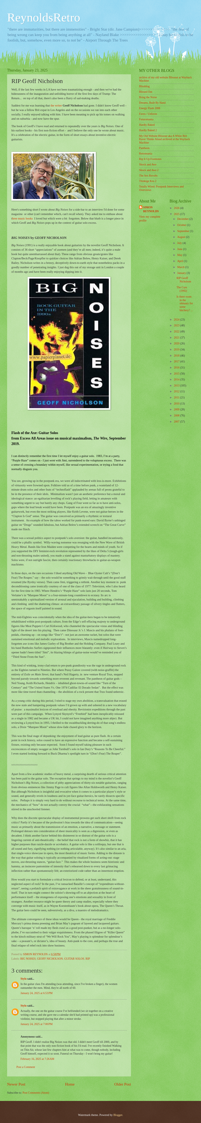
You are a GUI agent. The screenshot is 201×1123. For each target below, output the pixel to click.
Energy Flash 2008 (149, 108)
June (180, 249)
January (182, 273)
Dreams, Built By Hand (152, 102)
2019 (177, 349)
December (183, 218)
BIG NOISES (28, 958)
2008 (177, 415)
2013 (177, 385)
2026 (177, 208)
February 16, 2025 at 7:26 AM (37, 1058)
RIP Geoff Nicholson (183, 280)
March (181, 267)
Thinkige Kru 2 (147, 181)
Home (70, 1084)
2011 (177, 397)
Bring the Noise (148, 97)
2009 (177, 409)
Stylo (24, 978)
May (180, 255)
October (182, 225)
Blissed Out (145, 91)
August (181, 236)
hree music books (22, 218)
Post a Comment (25, 1067)
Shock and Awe (147, 164)
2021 (177, 337)
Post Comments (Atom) (36, 1092)
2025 (177, 214)
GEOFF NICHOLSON (50, 958)
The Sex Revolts (148, 175)
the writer (57, 105)
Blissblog (144, 86)
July (180, 243)
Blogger (117, 1115)
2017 (177, 361)
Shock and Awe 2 (149, 170)
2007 (177, 421)
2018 (177, 355)
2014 (177, 379)
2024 (177, 319)
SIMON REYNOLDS (151, 209)
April (180, 261)
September (183, 231)
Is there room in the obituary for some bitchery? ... (184, 303)
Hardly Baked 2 (148, 130)
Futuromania (146, 119)
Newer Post (16, 1084)
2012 (177, 391)
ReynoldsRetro (43, 17)
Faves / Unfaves (148, 113)
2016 (177, 367)
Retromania (145, 153)
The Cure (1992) (181, 289)
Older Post (122, 1084)
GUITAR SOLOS (74, 958)
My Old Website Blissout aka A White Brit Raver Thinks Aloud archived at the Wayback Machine (164, 139)
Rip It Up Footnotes (150, 159)
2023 (177, 325)
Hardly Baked (147, 124)
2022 (177, 331)
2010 (177, 403)
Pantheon (144, 148)
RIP (87, 958)
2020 (177, 343)
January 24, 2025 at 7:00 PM (37, 1024)
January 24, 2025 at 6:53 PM (37, 993)
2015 (177, 373)
